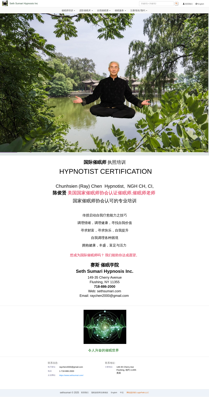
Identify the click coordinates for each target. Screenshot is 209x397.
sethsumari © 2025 (69, 392)
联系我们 (188, 4)
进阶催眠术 (86, 10)
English (199, 4)
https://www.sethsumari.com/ (71, 375)
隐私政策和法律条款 (99, 392)
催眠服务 (120, 10)
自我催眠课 (103, 10)
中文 (122, 392)
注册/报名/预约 (138, 10)
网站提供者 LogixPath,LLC (138, 392)
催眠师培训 (68, 10)
